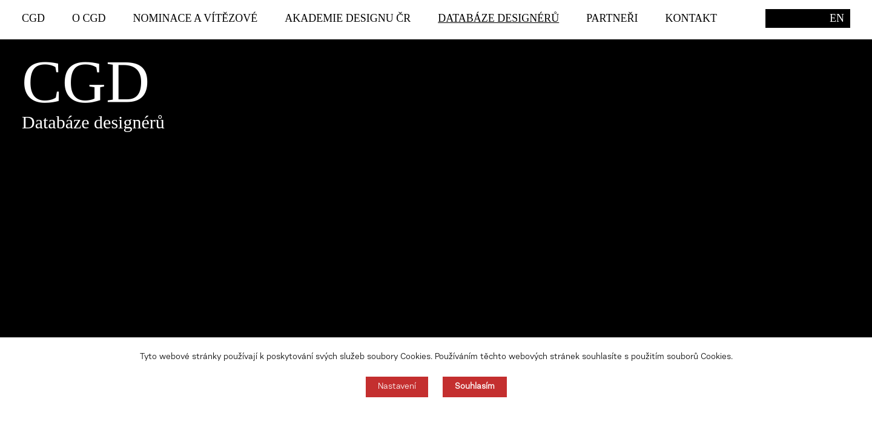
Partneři (612, 18)
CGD (33, 18)
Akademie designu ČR (348, 18)
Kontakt (692, 18)
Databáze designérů (498, 18)
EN (837, 18)
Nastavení (397, 387)
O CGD (89, 18)
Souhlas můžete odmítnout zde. (436, 416)
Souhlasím (475, 387)
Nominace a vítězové (195, 18)
